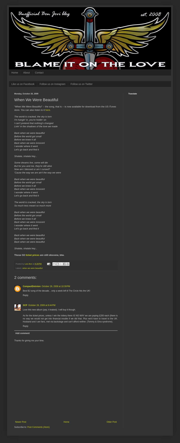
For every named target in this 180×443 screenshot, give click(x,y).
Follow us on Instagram (52, 84)
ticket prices (32, 255)
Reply (25, 295)
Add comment (22, 333)
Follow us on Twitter (81, 84)
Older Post (112, 422)
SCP (25, 305)
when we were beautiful (32, 268)
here (47, 110)
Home (14, 72)
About (26, 72)
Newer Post (20, 422)
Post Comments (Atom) (38, 427)
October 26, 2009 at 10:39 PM (56, 286)
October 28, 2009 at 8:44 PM (41, 305)
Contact (39, 72)
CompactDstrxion (32, 286)
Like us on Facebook (22, 84)
